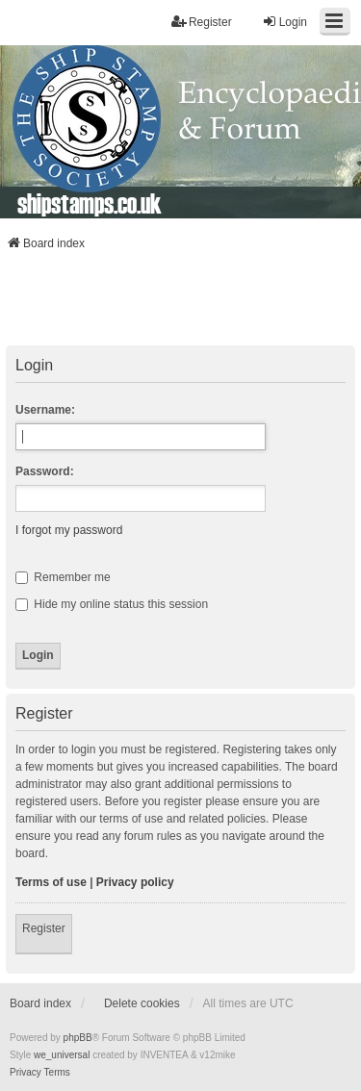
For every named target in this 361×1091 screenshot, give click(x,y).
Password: (44, 471)
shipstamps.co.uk (89, 203)
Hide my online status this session (111, 604)
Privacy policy (135, 882)
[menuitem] (25, 1072)
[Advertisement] (181, 304)
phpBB (78, 1037)
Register (43, 928)
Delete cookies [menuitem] (142, 1003)
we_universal (62, 1055)
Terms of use (51, 882)
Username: (45, 410)
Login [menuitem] (284, 21)
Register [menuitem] (201, 21)
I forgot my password (68, 530)
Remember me (63, 577)
